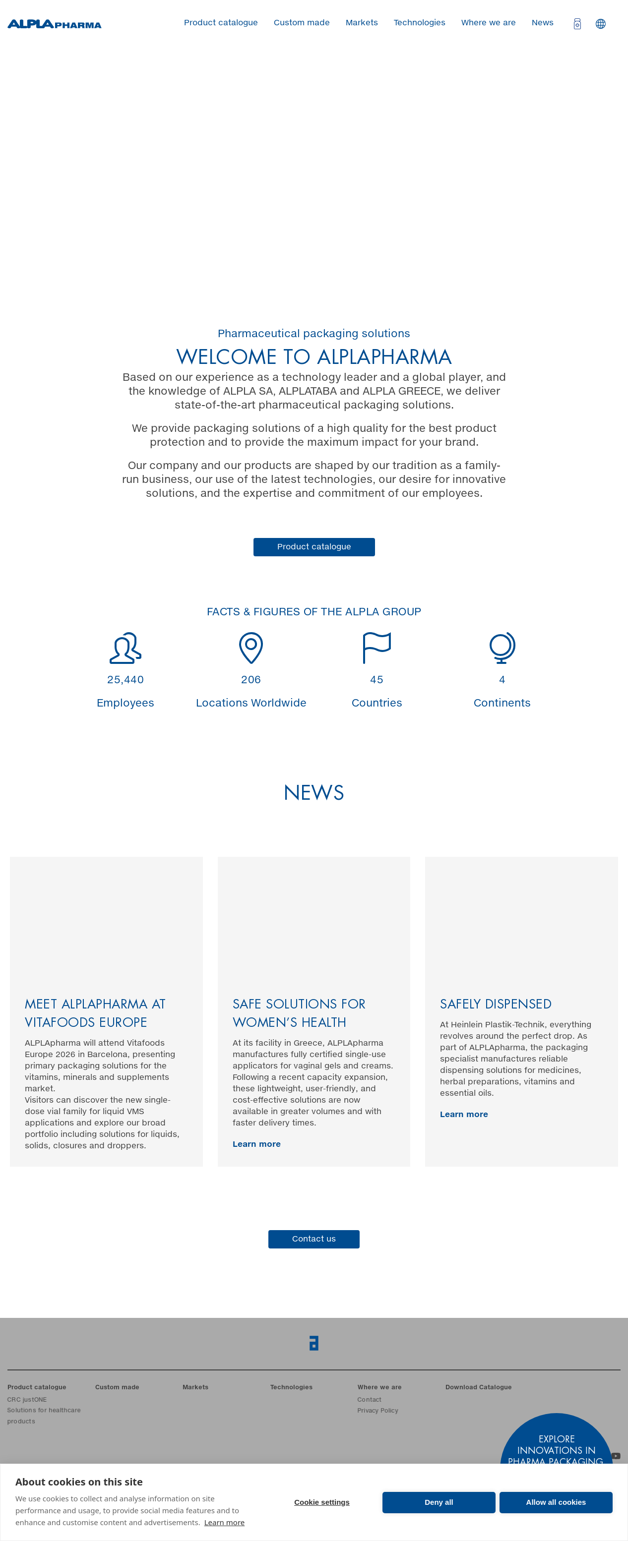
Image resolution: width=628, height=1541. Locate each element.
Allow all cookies (556, 1502)
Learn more (224, 1522)
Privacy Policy (378, 1412)
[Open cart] (576, 23)
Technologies (419, 23)
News (543, 23)
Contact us (314, 1239)
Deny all (439, 1502)
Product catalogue (221, 23)
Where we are (488, 23)
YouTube (616, 1456)
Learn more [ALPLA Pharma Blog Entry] (257, 1144)
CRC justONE (27, 1401)
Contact (370, 1401)
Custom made (302, 23)
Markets (362, 23)
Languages (601, 24)
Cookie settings (322, 1502)
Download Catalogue (478, 1388)
